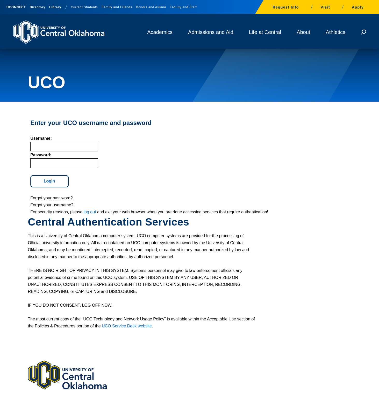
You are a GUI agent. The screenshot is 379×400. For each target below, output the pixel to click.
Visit (325, 7)
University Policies (280, 392)
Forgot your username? (49, 213)
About (303, 32)
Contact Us (45, 357)
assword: (38, 163)
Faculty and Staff (183, 7)
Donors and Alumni (151, 7)
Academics (160, 32)
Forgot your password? (49, 206)
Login (47, 190)
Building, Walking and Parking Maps (189, 316)
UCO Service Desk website (223, 229)
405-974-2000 (42, 340)
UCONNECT (16, 7)
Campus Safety (280, 329)
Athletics (335, 32)
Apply (358, 7)
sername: (38, 147)
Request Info (286, 7)
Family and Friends (117, 7)
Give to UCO (165, 329)
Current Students (84, 7)
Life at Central (265, 32)
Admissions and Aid (210, 32)
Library (55, 7)
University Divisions (315, 392)
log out (87, 220)
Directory (37, 7)
